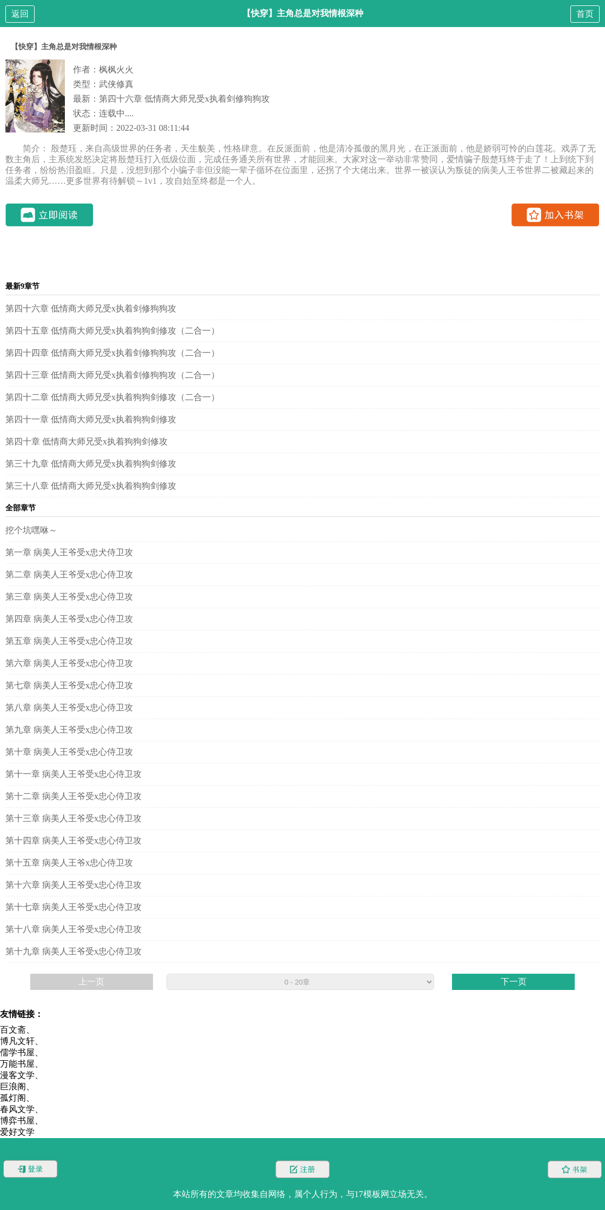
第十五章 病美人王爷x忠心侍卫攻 (69, 862)
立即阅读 (49, 215)
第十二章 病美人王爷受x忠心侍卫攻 (73, 796)
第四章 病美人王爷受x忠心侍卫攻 (69, 618)
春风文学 (17, 1109)
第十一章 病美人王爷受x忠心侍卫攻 (73, 774)
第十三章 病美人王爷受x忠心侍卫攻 (73, 818)
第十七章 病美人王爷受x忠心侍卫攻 (73, 907)
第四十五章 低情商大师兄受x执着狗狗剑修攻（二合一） (112, 330)
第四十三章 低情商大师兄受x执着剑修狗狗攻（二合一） (112, 375)
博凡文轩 (17, 1041)
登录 (30, 1169)
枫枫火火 (116, 69)
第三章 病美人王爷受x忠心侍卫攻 (69, 596)
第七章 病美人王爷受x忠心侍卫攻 (69, 685)
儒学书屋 (17, 1052)
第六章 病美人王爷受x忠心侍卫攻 (69, 663)
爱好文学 (17, 1131)
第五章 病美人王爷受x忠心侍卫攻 (69, 641)
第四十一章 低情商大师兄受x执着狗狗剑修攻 (90, 419)
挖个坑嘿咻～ (31, 530)
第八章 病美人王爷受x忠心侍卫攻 (69, 707)
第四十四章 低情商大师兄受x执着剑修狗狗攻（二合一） (112, 352)
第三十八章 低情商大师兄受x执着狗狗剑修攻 (90, 485)
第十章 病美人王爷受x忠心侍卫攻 (69, 751)
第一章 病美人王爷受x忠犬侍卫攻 (69, 552)
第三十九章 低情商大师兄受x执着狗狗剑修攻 (90, 463)
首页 (585, 13)
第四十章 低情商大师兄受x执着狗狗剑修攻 (86, 441)
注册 (302, 1169)
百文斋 (13, 1029)
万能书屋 (17, 1063)
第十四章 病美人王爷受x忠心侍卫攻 (73, 840)
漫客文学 (17, 1075)
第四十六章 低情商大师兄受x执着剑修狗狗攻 (184, 98)
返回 (20, 13)
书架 (574, 1169)
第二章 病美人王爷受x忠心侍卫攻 (69, 574)
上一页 (91, 981)
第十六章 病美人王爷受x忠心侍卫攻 (73, 884)
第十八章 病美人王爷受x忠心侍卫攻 (73, 929)
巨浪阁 (13, 1086)
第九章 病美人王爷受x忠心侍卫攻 (69, 729)
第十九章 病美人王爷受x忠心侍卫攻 (73, 951)
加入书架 (555, 215)
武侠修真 (116, 84)
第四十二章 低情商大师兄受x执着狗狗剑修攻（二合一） (112, 397)
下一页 (514, 981)
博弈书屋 (17, 1120)
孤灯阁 (13, 1097)
